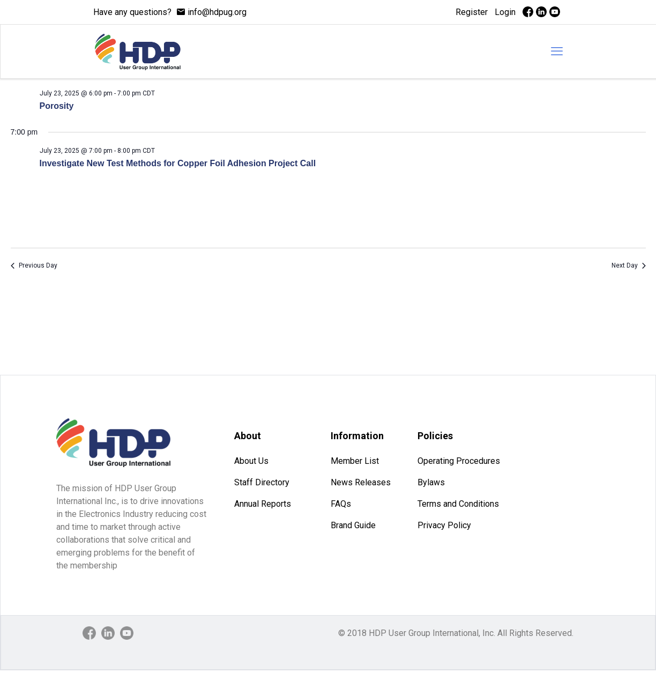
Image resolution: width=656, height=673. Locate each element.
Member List (355, 461)
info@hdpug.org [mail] (217, 12)
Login (505, 12)
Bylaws (431, 482)
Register (472, 12)
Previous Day (34, 265)
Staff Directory (261, 482)
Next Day (629, 265)
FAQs (341, 504)
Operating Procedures (459, 461)
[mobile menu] (557, 51)
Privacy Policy (444, 525)
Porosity (57, 105)
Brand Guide (353, 525)
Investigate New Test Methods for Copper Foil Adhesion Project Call (178, 163)
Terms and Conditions (458, 504)
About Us (251, 461)
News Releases (361, 482)
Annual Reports (262, 504)
